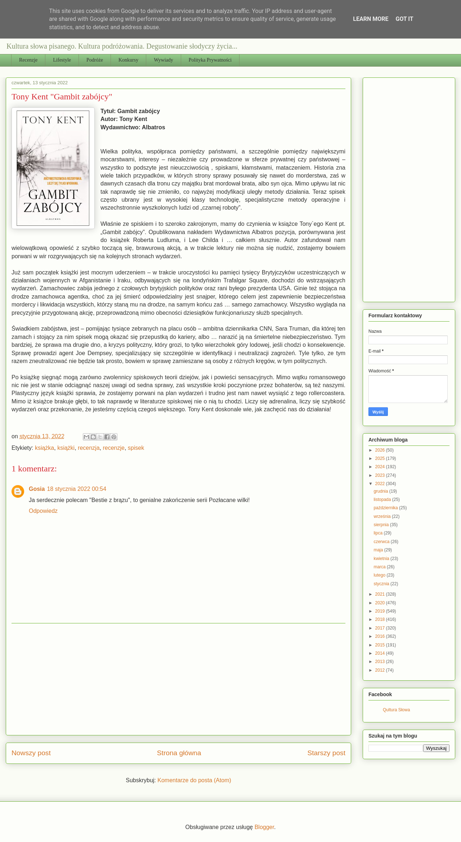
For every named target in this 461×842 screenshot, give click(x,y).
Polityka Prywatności (210, 60)
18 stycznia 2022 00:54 (76, 489)
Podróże (94, 60)
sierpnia (381, 524)
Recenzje (28, 60)
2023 (380, 475)
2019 (380, 611)
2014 (380, 653)
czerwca (381, 541)
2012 (380, 670)
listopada (382, 499)
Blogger (264, 827)
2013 (380, 661)
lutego (379, 575)
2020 (380, 602)
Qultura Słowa (396, 709)
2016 (380, 636)
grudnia (381, 491)
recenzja (88, 448)
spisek (136, 448)
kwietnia (381, 558)
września (382, 516)
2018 (380, 619)
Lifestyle (62, 60)
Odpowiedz (43, 511)
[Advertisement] (178, 679)
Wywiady (163, 60)
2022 (380, 483)
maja (378, 549)
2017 (380, 628)
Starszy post (326, 753)
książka (44, 448)
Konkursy (128, 60)
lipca (378, 533)
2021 (380, 594)
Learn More (370, 18)
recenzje (113, 448)
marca (380, 566)
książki (66, 448)
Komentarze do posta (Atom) (194, 780)
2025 (380, 458)
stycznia (381, 583)
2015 (380, 645)
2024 (380, 466)
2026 (380, 450)
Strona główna (179, 753)
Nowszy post (31, 753)
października (386, 507)
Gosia (37, 489)
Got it (404, 18)
